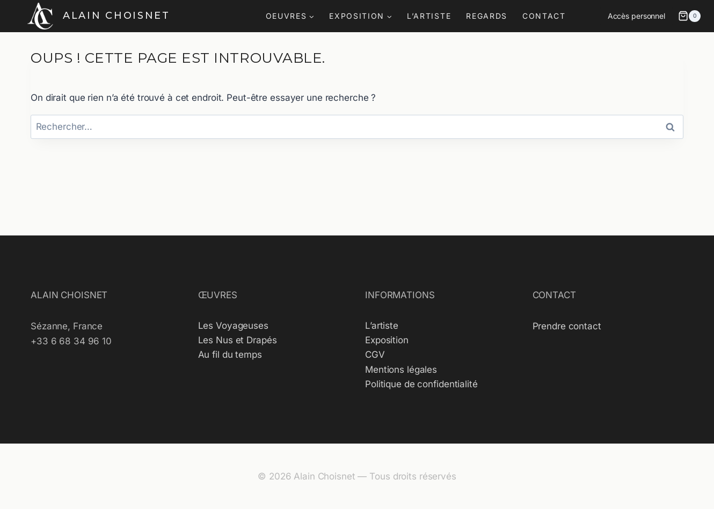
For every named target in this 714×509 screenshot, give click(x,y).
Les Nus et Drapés (237, 340)
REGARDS (486, 15)
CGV (375, 354)
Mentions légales (401, 369)
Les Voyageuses (233, 325)
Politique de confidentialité (421, 384)
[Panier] (689, 16)
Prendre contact (567, 326)
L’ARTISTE (429, 15)
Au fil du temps (230, 354)
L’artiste (381, 325)
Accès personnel (636, 15)
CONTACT (544, 15)
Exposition (387, 340)
